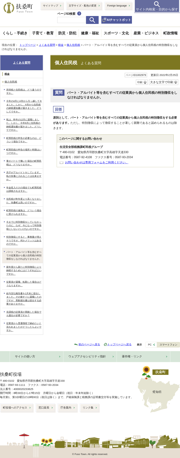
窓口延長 (44, 407)
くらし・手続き (15, 33)
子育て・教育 (43, 33)
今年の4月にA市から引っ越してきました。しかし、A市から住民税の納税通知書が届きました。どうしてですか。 (24, 106)
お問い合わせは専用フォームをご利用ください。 (96, 162)
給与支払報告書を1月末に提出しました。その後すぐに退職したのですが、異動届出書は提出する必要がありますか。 (23, 298)
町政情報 (170, 33)
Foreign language (117, 5)
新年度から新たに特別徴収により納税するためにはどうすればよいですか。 (23, 270)
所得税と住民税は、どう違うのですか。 (23, 91)
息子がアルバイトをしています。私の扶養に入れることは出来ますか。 (23, 176)
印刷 (139, 82)
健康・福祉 (90, 33)
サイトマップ (50, 5)
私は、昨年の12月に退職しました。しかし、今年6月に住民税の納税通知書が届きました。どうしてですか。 (23, 124)
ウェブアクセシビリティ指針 (87, 356)
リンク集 (88, 407)
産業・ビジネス (146, 33)
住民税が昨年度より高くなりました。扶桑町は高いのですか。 (23, 201)
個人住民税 (73, 44)
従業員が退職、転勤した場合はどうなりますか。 (23, 284)
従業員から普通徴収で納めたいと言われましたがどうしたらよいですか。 (23, 327)
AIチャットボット (119, 20)
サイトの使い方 (25, 356)
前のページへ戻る (89, 344)
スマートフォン (168, 344)
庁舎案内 (65, 407)
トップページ (27, 44)
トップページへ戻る (119, 344)
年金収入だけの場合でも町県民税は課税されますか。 (23, 189)
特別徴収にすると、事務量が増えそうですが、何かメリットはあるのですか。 (23, 240)
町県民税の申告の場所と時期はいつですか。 (23, 151)
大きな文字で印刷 (161, 82)
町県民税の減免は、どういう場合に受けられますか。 (23, 212)
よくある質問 (47, 44)
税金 (61, 44)
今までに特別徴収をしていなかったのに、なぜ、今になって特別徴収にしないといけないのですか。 (23, 225)
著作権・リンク (132, 356)
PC (150, 344)
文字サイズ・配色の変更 (82, 5)
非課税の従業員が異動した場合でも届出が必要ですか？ (23, 314)
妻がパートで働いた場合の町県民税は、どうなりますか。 (23, 163)
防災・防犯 (67, 33)
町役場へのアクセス (15, 407)
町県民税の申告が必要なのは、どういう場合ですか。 (23, 140)
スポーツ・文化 (116, 33)
